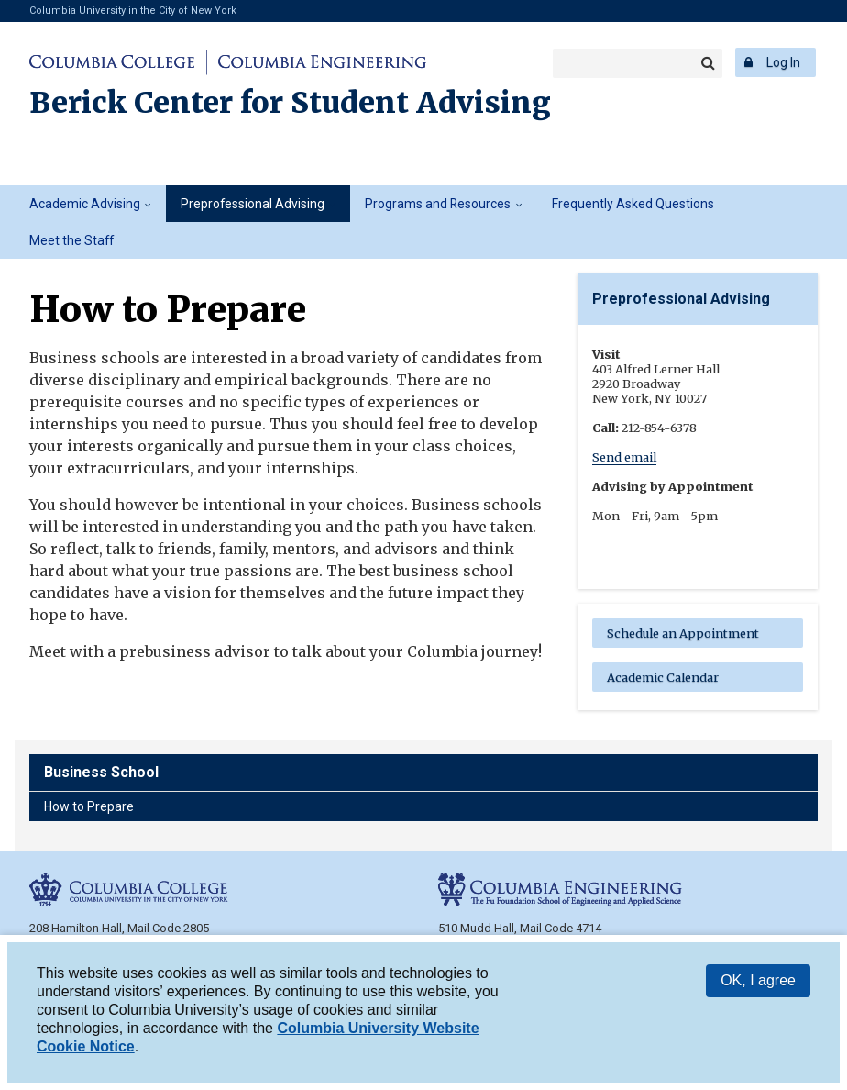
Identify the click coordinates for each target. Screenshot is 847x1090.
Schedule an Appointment (683, 633)
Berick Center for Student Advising (290, 102)
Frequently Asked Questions (633, 203)
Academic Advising (84, 203)
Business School (101, 772)
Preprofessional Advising (252, 203)
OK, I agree (758, 980)
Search (707, 63)
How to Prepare (89, 806)
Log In (783, 62)
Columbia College (115, 62)
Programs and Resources (438, 203)
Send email (624, 457)
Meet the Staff (71, 240)
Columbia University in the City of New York (132, 11)
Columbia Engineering (319, 62)
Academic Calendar (663, 677)
